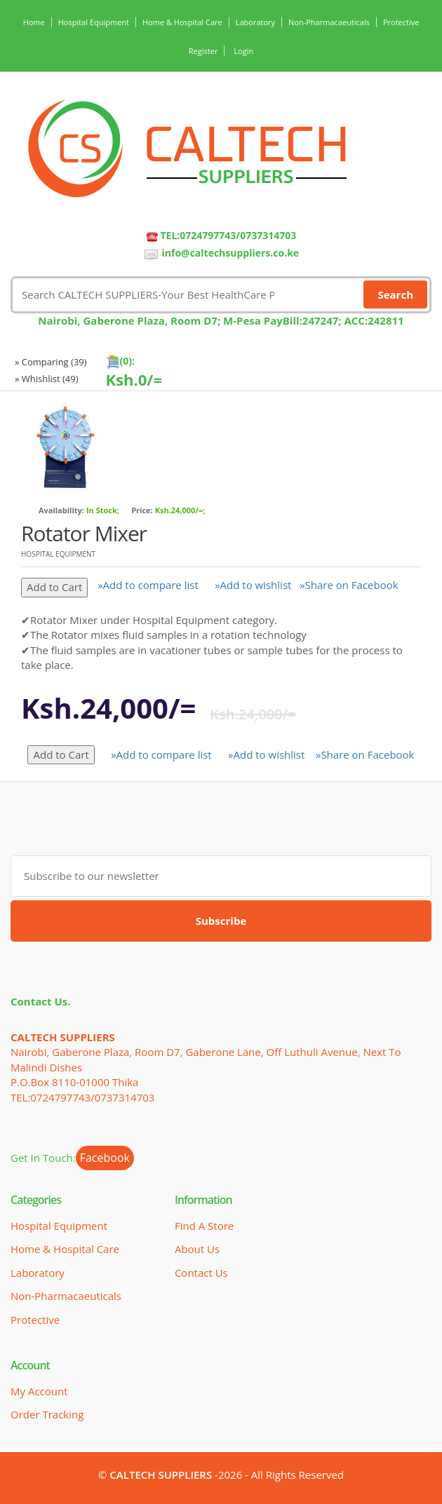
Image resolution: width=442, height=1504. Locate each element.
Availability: (61, 510)
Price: (142, 510)
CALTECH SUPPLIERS (160, 1475)
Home (34, 22)
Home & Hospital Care (182, 22)
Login (243, 51)
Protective (401, 22)
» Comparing (51, 361)
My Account (39, 1391)
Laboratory (255, 22)
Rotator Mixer (84, 533)
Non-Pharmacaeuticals (329, 22)
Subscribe (221, 921)
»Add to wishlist (253, 585)
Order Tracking (47, 1414)
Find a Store (204, 1226)
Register (203, 51)
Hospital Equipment (93, 22)
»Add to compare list (148, 585)
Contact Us (201, 1273)
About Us (197, 1249)
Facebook (105, 1157)
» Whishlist (47, 378)
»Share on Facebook (349, 585)
